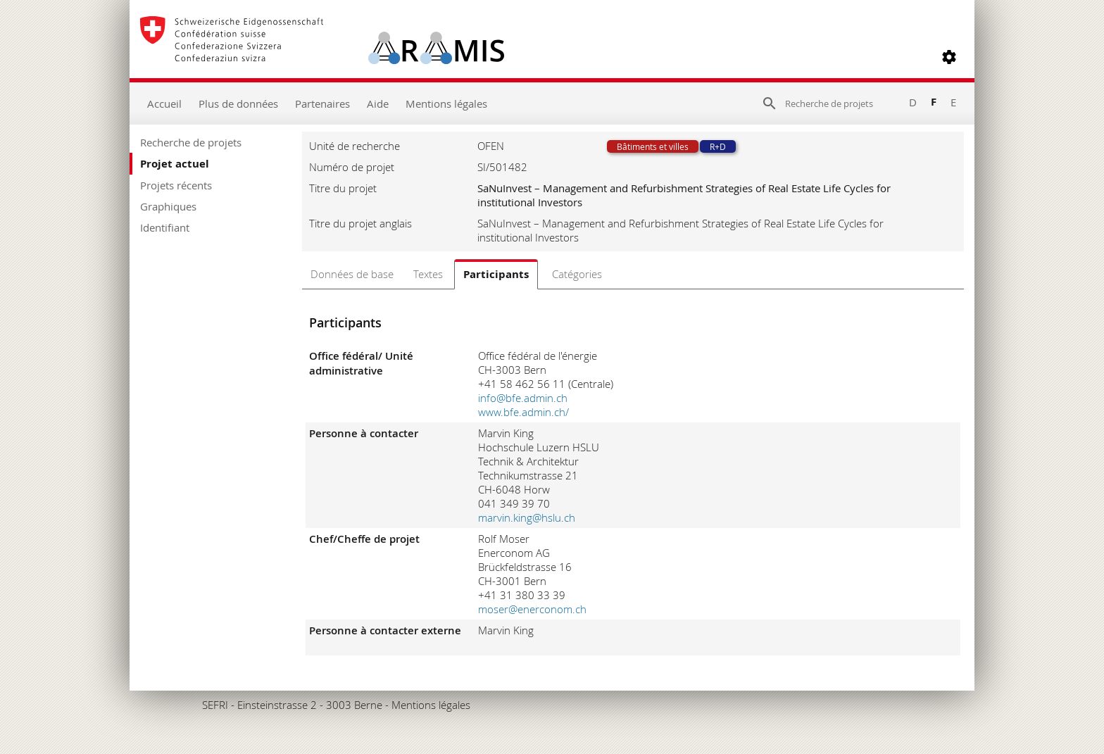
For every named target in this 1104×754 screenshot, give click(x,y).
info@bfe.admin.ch (522, 398)
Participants (496, 274)
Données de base (352, 274)
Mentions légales (446, 103)
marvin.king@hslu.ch (526, 517)
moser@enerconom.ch (532, 609)
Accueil (164, 103)
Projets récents (176, 185)
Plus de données (238, 103)
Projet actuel (174, 163)
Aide (378, 103)
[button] (949, 57)
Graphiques (168, 206)
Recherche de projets (191, 142)
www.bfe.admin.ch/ (523, 412)
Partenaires (322, 103)
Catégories (577, 274)
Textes (428, 274)
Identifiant (164, 227)
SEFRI (215, 705)
